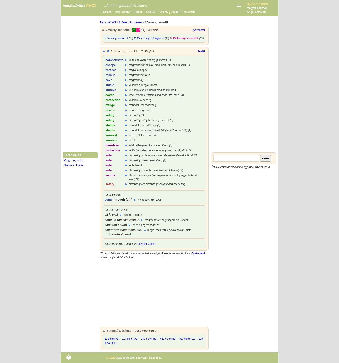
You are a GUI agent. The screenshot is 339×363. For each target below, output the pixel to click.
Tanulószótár (123, 12)
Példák (201, 51)
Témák (138, 12)
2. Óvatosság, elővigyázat (149, 38)
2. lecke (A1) (112, 338)
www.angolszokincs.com (131, 357)
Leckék (150, 12)
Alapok (175, 12)
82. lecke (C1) (187, 338)
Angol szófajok (256, 12)
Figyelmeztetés (146, 243)
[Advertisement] (154, 294)
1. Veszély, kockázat (116, 38)
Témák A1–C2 (108, 22)
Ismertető (190, 12)
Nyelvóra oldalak (73, 165)
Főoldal (106, 12)
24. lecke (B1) (149, 338)
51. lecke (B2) (168, 338)
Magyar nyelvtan (257, 8)
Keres (265, 158)
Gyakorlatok (198, 30)
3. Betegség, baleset (130, 22)
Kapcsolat (155, 357)
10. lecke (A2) (130, 338)
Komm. (163, 12)
